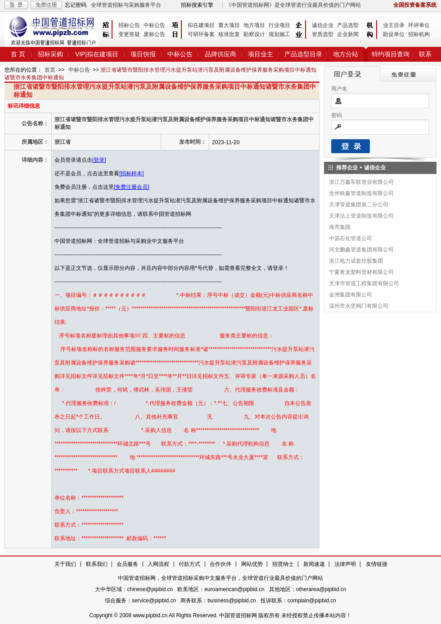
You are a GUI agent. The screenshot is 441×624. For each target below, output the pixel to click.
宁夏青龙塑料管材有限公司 (361, 272)
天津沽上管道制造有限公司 (361, 216)
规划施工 (279, 34)
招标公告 (129, 25)
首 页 (18, 54)
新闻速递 (314, 564)
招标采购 (50, 54)
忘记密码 (75, 5)
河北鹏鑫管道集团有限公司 (361, 249)
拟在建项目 (201, 25)
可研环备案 (201, 34)
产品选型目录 (303, 54)
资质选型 (322, 34)
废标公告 (154, 34)
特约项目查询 (391, 54)
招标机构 (419, 34)
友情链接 (376, 564)
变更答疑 (129, 34)
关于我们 (65, 564)
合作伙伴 (220, 564)
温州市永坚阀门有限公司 (358, 306)
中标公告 (154, 25)
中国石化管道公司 (350, 238)
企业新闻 (348, 34)
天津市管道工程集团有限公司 (364, 283)
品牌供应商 (220, 54)
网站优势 (252, 564)
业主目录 (394, 25)
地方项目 (254, 25)
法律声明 (345, 564)
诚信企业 (322, 25)
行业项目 (279, 25)
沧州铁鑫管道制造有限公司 (361, 193)
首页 (50, 70)
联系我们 (97, 564)
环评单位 (419, 25)
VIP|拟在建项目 (96, 54)
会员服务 (127, 564)
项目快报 (143, 54)
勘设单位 (394, 34)
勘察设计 (254, 34)
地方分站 (345, 54)
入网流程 (158, 564)
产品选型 (348, 25)
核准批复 (229, 34)
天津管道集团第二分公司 (358, 204)
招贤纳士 (283, 564)
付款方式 (189, 564)
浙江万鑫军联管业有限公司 (361, 182)
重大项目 (229, 25)
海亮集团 (340, 227)
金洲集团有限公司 (350, 295)
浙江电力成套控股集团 (356, 261)
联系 (425, 54)
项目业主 (260, 54)
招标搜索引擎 (197, 5)
